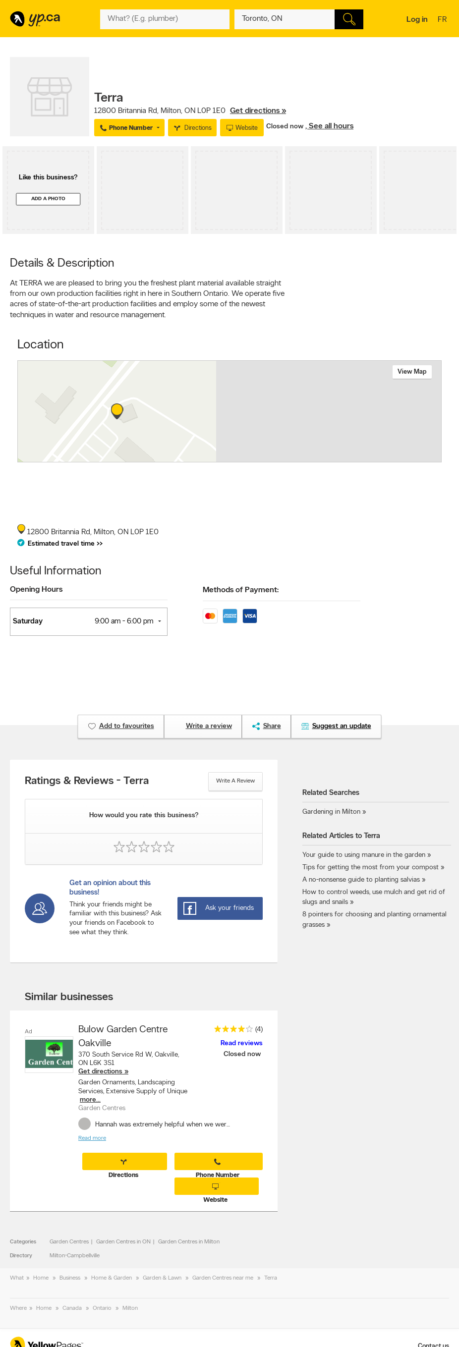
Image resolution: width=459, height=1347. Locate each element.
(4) (259, 1029)
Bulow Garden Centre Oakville (123, 1037)
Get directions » (258, 111)
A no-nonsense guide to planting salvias (361, 880)
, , (190, 111)
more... (90, 1100)
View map (412, 372)
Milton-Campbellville (75, 1256)
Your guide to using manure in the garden (363, 855)
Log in (417, 20)
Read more (92, 1138)
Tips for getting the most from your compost (370, 867)
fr (443, 20)
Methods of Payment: (241, 590)
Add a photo (48, 199)
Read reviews (242, 1043)
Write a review (235, 781)
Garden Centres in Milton (189, 1242)
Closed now (285, 126)
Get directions (100, 1071)
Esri (278, 456)
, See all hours (329, 126)
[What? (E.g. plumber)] (165, 19)
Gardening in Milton (331, 812)
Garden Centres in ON (123, 1242)
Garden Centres (69, 1242)
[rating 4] (231, 1031)
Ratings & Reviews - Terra (87, 781)
